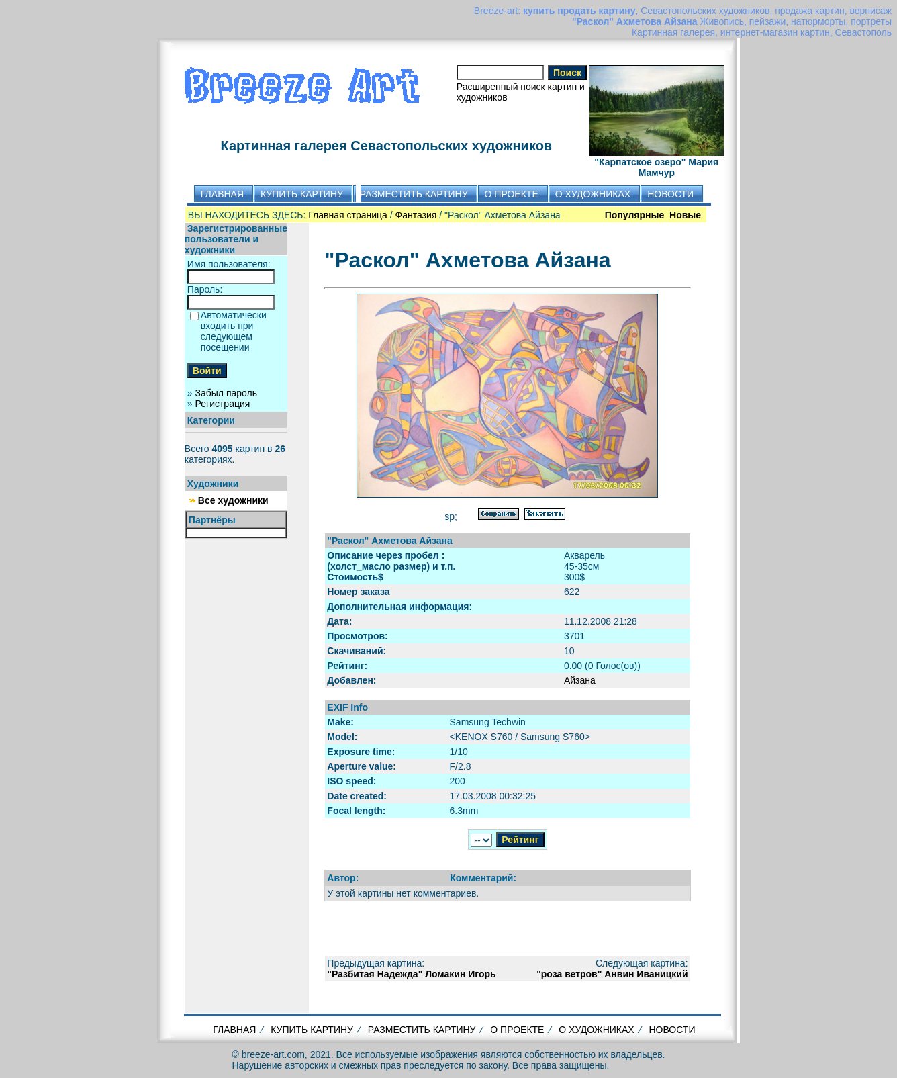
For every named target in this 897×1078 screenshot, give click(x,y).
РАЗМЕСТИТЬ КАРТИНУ (422, 1029)
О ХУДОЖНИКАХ (596, 1029)
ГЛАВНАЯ (234, 1029)
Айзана (580, 680)
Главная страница (347, 215)
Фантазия (416, 215)
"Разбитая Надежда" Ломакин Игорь (411, 974)
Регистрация (222, 403)
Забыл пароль (226, 393)
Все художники (233, 500)
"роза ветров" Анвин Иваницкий (612, 974)
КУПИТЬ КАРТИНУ (312, 1029)
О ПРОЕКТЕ (517, 1029)
